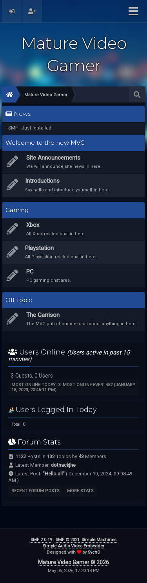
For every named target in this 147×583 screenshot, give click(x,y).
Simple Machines (99, 539)
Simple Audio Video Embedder (73, 546)
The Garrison (43, 314)
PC (30, 271)
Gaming (17, 210)
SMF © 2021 (68, 539)
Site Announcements (53, 157)
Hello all (54, 474)
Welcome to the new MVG (45, 142)
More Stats (80, 490)
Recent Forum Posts (35, 490)
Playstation (39, 248)
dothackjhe (63, 465)
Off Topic (18, 300)
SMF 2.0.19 (41, 539)
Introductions (42, 180)
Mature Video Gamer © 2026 (73, 562)
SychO (94, 552)
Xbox (32, 225)
